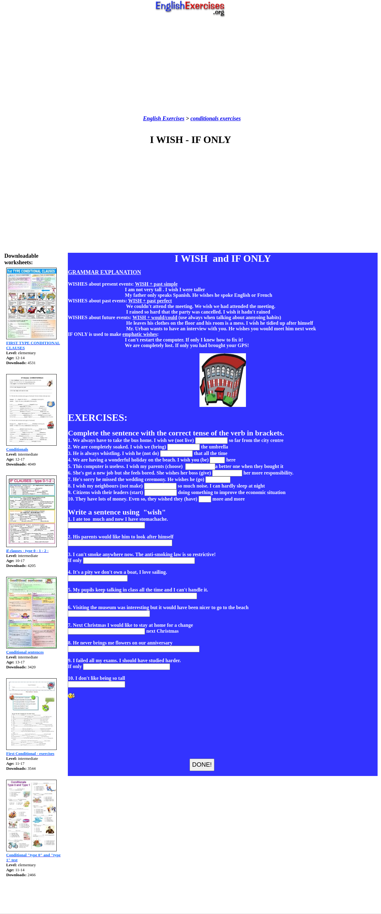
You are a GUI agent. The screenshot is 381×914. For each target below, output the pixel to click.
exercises (230, 118)
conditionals (204, 118)
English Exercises (164, 118)
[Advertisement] (190, 66)
